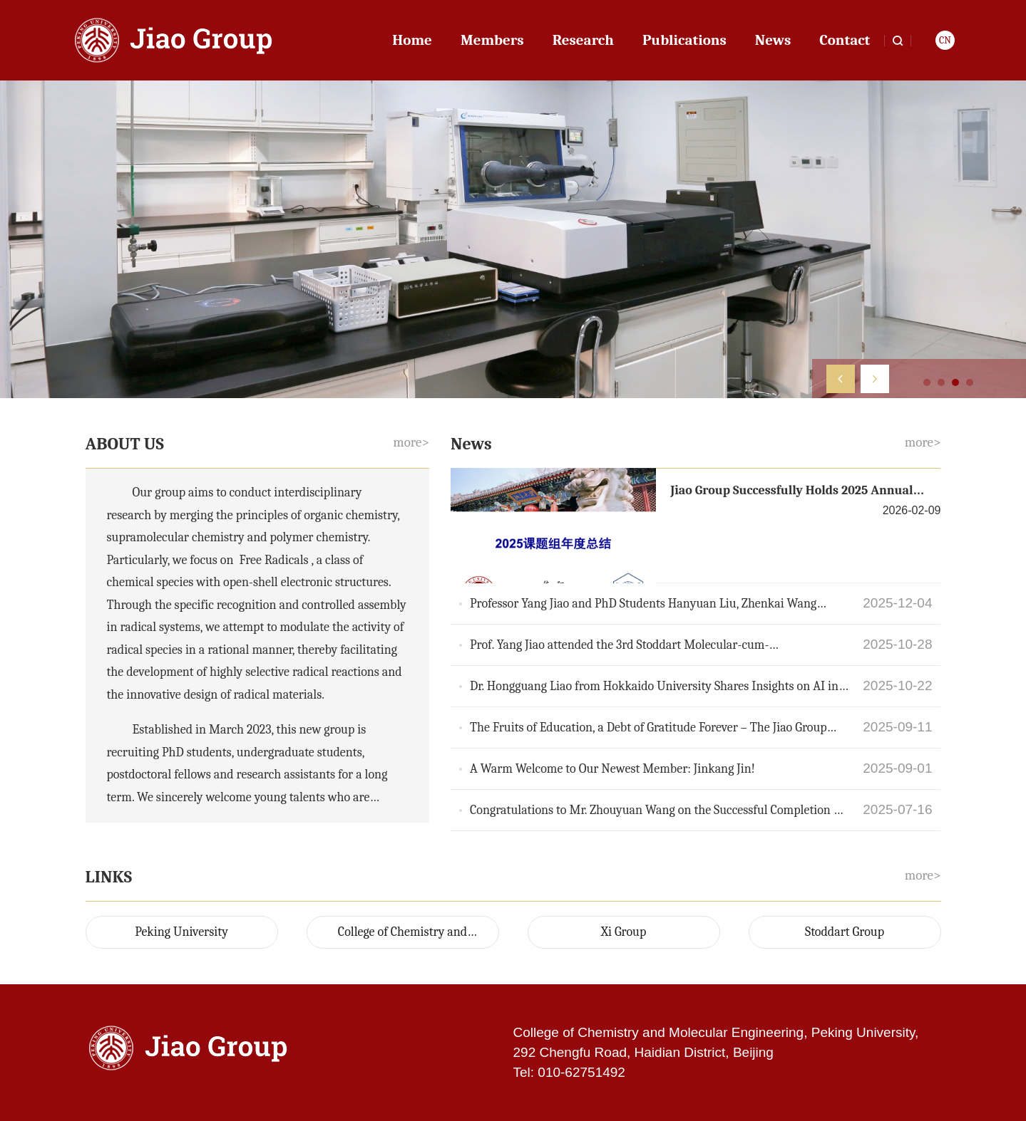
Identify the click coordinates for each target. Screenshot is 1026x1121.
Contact (844, 39)
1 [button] (926, 382)
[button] (840, 379)
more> (411, 442)
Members (492, 39)
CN (945, 40)
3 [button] (955, 382)
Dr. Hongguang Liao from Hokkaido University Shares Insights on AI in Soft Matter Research (654, 687)
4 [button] (969, 382)
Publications (684, 39)
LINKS (111, 877)
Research (583, 39)
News (773, 39)
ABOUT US (127, 444)
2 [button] (941, 382)
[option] (513, 239)
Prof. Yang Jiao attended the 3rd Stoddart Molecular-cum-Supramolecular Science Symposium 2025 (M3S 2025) (619, 646)
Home (412, 39)
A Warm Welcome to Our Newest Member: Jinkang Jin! (612, 768)
